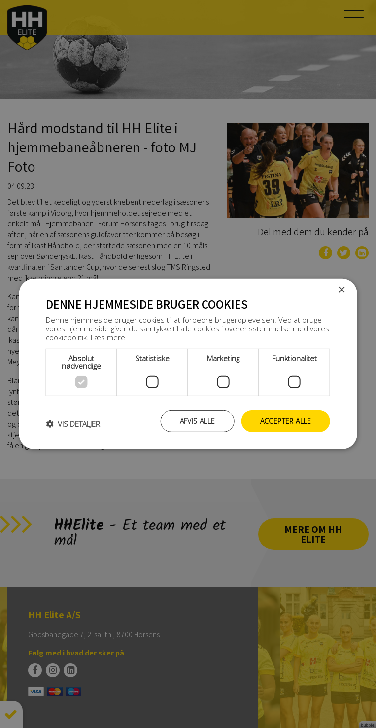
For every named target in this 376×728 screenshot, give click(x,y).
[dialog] (188, 364)
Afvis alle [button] (197, 420)
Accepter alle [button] (285, 420)
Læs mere (108, 337)
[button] (73, 423)
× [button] (341, 290)
